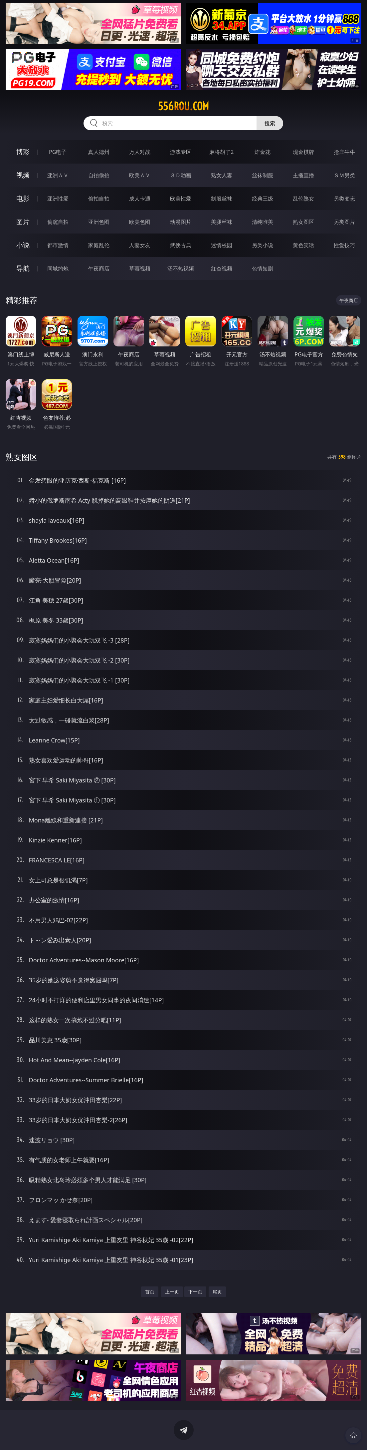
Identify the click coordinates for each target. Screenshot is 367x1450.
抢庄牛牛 (344, 152)
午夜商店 (98, 268)
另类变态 (344, 198)
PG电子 (58, 152)
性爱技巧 (344, 245)
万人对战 (139, 152)
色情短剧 (262, 268)
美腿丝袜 (221, 222)
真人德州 (98, 152)
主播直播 (303, 175)
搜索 (270, 123)
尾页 (217, 1291)
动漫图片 (180, 222)
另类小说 (262, 245)
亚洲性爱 (58, 198)
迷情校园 (221, 245)
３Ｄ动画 (180, 175)
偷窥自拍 (58, 222)
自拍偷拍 (98, 175)
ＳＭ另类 (344, 175)
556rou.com (183, 106)
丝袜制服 (262, 175)
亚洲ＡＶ (58, 175)
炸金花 (263, 152)
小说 (23, 245)
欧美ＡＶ (139, 175)
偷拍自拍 (98, 198)
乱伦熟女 (303, 198)
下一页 (195, 1291)
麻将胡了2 (221, 152)
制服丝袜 (221, 198)
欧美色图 (139, 222)
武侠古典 (180, 245)
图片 (23, 221)
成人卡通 (139, 198)
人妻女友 (139, 245)
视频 (23, 175)
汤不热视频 (180, 268)
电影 (23, 198)
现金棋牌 (303, 152)
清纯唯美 (262, 222)
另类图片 (344, 222)
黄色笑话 (303, 245)
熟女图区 (303, 222)
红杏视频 (221, 268)
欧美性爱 (180, 198)
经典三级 (262, 198)
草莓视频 (139, 268)
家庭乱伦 (98, 245)
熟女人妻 (221, 175)
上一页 (172, 1291)
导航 (23, 268)
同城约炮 (58, 268)
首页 (149, 1291)
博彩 (23, 151)
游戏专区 (180, 152)
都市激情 (58, 245)
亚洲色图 (98, 222)
